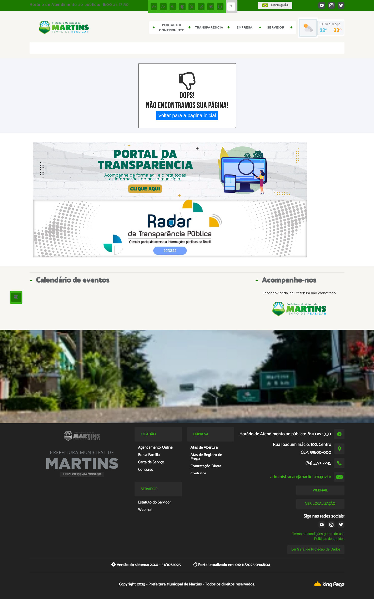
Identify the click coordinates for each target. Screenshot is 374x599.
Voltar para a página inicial (187, 115)
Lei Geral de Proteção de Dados (316, 549)
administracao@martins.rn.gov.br (300, 477)
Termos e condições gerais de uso (318, 534)
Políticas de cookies (329, 539)
